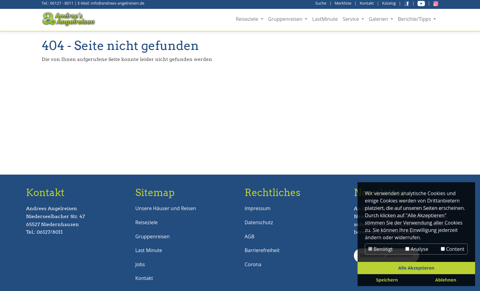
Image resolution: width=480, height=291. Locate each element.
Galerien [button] (379, 19)
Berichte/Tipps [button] (415, 19)
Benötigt (380, 249)
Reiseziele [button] (247, 19)
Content (452, 249)
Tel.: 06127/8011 (44, 232)
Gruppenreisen (152, 236)
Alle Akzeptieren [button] (416, 268)
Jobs (140, 264)
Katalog (389, 3)
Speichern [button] (387, 280)
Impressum (257, 208)
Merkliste (343, 3)
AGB (249, 236)
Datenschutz (259, 222)
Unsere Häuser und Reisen (165, 208)
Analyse (416, 249)
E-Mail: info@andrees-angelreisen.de (111, 3)
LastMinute (325, 19)
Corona (253, 264)
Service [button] (351, 19)
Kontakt (367, 3)
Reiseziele (146, 222)
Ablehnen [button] (445, 280)
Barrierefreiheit (262, 250)
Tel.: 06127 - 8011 (57, 3)
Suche (320, 3)
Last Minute (148, 250)
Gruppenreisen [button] (286, 19)
